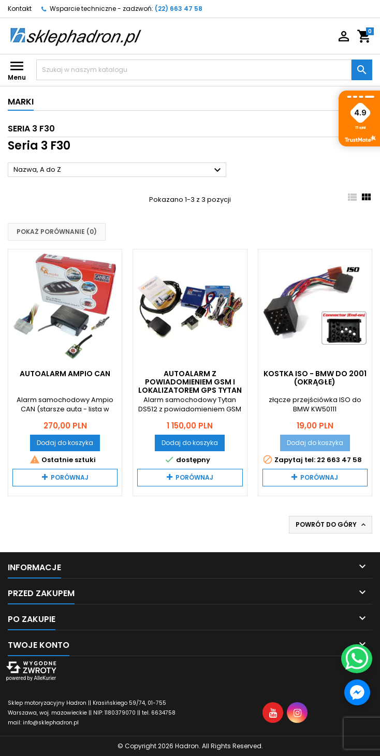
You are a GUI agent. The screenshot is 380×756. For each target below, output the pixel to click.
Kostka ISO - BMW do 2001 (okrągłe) (315, 377)
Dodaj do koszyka (65, 442)
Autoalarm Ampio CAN (65, 373)
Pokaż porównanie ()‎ (57, 231)
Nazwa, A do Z (118, 170)
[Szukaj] (194, 70)
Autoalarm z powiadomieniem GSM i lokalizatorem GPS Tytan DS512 (190, 386)
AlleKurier (45, 678)
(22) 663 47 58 (178, 8)
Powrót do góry (332, 524)
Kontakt (20, 8)
